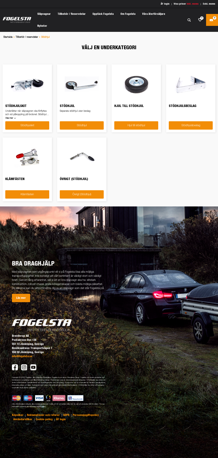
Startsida (7, 37)
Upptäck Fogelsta (103, 14)
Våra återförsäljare (153, 14)
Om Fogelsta (127, 14)
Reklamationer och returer (43, 415)
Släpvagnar (44, 14)
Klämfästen (27, 194)
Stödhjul (82, 125)
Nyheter (42, 26)
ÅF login (165, 4)
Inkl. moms (193, 4)
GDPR (66, 415)
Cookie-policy (44, 419)
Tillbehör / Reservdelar (72, 14)
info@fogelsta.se (22, 356)
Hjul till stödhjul (136, 125)
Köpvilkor (18, 415)
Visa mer (9, 118)
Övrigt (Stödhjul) (81, 194)
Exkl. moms (209, 4)
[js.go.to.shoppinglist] (200, 20)
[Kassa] (212, 20)
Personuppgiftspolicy (86, 415)
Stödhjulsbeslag (190, 125)
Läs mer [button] (21, 298)
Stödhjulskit (27, 125)
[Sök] (189, 20)
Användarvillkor (23, 419)
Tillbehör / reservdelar (27, 37)
